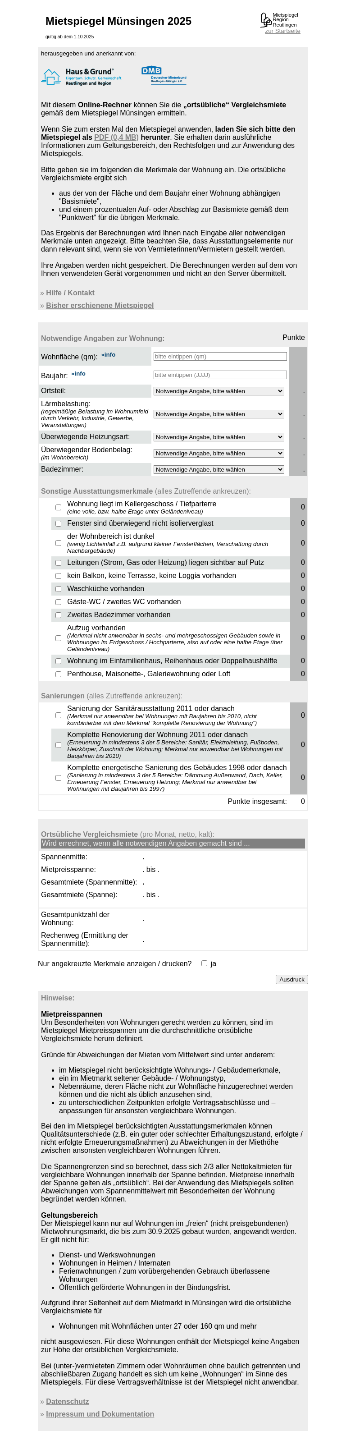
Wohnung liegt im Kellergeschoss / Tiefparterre (141, 507)
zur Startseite (282, 31)
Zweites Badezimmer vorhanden (118, 615)
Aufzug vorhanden (174, 638)
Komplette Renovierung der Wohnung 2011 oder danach (175, 745)
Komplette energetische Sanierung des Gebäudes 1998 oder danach (177, 778)
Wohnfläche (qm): (69, 357)
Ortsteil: (53, 390)
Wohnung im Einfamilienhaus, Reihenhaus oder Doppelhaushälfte (172, 661)
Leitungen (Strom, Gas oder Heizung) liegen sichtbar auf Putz (165, 562)
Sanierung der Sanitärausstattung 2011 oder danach (162, 715)
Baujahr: (54, 376)
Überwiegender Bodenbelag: (86, 450)
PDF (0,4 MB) (116, 137)
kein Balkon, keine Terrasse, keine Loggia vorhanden (151, 575)
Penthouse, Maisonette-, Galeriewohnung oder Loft (148, 674)
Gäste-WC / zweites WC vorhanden (124, 601)
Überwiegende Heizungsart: (85, 436)
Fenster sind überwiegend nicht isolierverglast (140, 523)
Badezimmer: (62, 469)
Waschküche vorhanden (105, 588)
